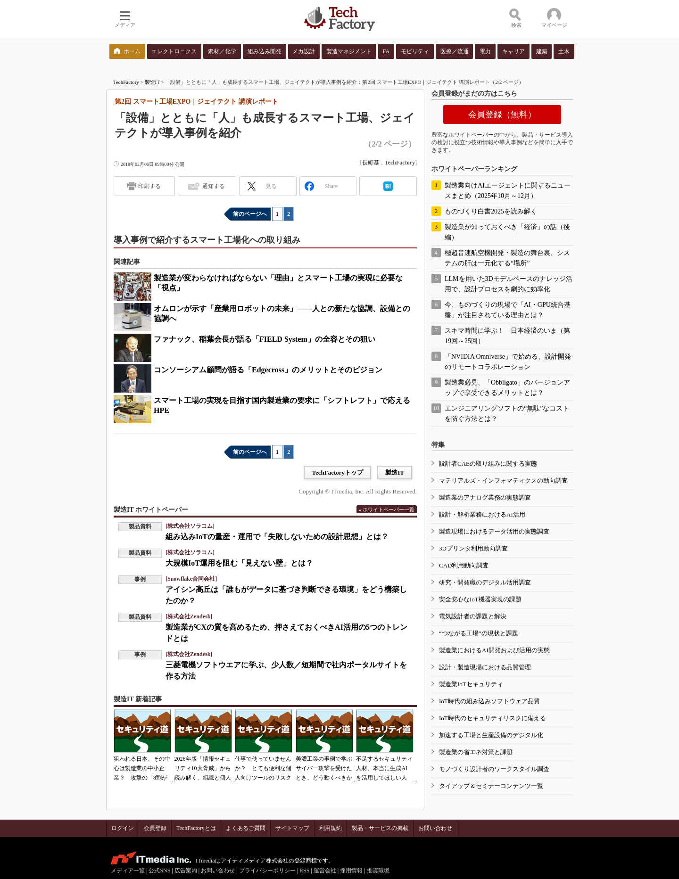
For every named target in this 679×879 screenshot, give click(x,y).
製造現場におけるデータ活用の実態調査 (494, 531)
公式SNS (159, 870)
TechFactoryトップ (337, 472)
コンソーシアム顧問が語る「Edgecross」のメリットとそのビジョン (268, 370)
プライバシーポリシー (267, 870)
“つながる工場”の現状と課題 (478, 633)
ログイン (122, 828)
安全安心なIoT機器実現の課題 (480, 599)
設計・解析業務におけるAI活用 (482, 514)
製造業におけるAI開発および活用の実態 (494, 650)
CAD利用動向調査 (464, 565)
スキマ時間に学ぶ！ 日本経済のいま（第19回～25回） (507, 336)
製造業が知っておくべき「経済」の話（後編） (507, 232)
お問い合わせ (435, 828)
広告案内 (185, 870)
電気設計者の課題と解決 (472, 616)
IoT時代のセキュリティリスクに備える (492, 718)
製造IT (152, 82)
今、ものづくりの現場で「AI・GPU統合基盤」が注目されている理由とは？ (508, 310)
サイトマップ (292, 828)
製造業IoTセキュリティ (471, 684)
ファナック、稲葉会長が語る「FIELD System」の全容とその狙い (264, 339)
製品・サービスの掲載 (380, 828)
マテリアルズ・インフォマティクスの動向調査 (503, 480)
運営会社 (325, 870)
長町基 (370, 162)
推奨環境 (378, 870)
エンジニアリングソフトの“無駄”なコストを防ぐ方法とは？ (507, 413)
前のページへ (250, 214)
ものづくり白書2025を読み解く (491, 211)
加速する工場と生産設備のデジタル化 (491, 735)
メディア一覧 (128, 870)
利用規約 (330, 828)
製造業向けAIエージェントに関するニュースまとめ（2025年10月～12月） (508, 190)
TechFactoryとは (196, 828)
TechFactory (126, 82)
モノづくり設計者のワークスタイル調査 (494, 768)
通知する (213, 186)
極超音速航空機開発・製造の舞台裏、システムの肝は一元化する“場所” (507, 258)
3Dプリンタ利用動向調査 (473, 548)
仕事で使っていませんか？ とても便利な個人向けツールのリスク (263, 768)
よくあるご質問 (245, 828)
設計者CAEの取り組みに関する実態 (488, 463)
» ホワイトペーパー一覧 (386, 509)
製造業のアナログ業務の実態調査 (485, 497)
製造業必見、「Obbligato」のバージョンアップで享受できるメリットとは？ (507, 387)
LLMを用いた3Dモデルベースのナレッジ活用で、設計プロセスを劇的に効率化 (508, 284)
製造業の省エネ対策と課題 (476, 752)
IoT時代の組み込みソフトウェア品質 (489, 701)
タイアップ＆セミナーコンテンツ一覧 (491, 785)
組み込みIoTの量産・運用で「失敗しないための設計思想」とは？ (277, 537)
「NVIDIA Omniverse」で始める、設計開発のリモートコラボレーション (508, 361)
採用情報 (351, 870)
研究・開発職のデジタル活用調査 (485, 582)
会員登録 (155, 828)
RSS (304, 870)
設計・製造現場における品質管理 (485, 667)
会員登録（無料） (502, 114)
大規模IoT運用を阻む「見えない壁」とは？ (239, 563)
